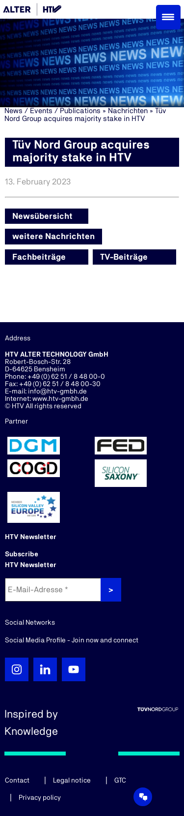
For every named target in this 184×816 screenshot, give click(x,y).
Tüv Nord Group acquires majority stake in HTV (85, 114)
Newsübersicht (42, 216)
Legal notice (72, 780)
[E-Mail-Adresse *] (54, 590)
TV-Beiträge (124, 257)
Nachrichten (128, 111)
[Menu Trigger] (168, 17)
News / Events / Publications (52, 111)
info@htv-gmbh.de (57, 391)
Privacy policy (40, 797)
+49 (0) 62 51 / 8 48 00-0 (66, 376)
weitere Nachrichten (53, 236)
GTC (120, 780)
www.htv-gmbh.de (60, 398)
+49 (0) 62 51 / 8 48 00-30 (60, 384)
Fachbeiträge (39, 257)
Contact (17, 780)
